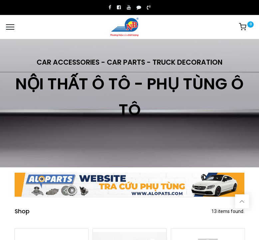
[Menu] (10, 27)
